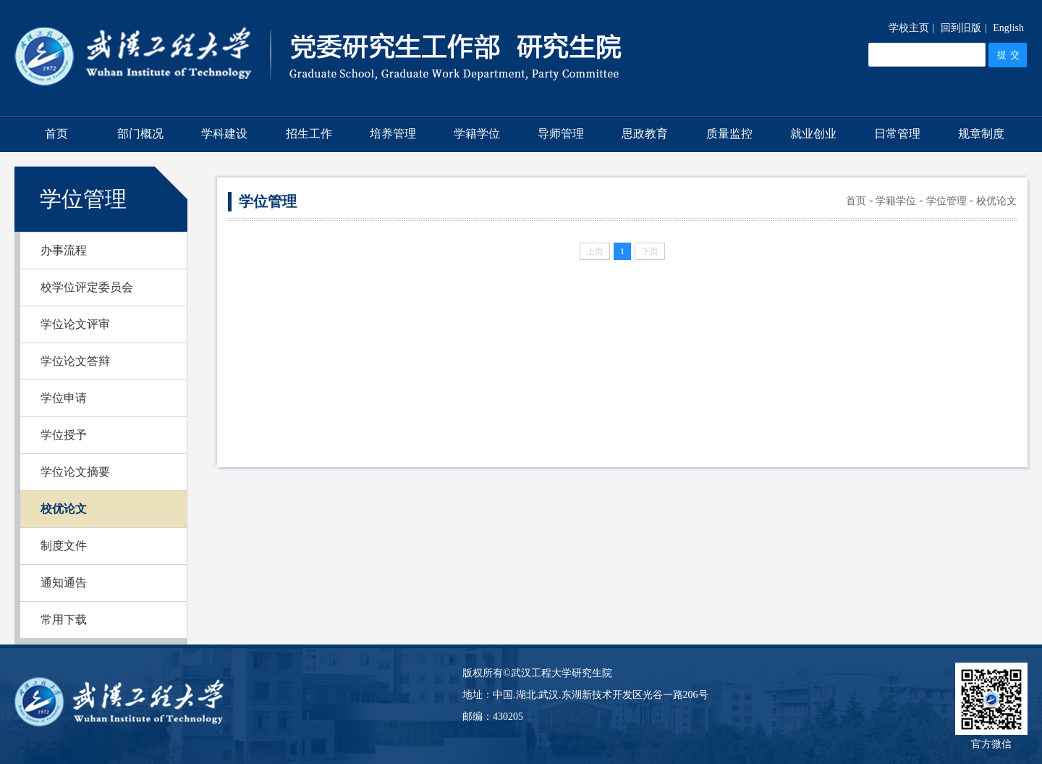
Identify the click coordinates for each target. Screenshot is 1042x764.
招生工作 (309, 133)
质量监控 (729, 133)
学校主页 (909, 27)
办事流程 (64, 250)
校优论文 (64, 509)
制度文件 (64, 546)
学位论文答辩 (75, 361)
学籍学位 (477, 133)
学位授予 (64, 435)
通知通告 (64, 582)
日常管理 (897, 133)
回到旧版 (961, 27)
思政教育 (645, 133)
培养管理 (393, 133)
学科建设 (224, 133)
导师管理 (561, 133)
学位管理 (946, 201)
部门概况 (140, 133)
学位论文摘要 (75, 472)
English (1008, 27)
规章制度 (981, 133)
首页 (56, 133)
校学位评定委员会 (87, 287)
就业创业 (813, 133)
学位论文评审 (75, 324)
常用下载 (64, 619)
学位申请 (64, 398)
